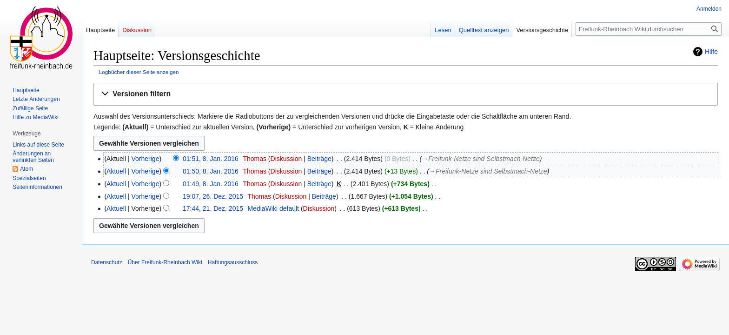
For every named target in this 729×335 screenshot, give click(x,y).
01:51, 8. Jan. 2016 (211, 158)
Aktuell (116, 171)
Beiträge (319, 158)
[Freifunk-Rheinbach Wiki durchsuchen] (649, 29)
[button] (405, 94)
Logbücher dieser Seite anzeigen (139, 72)
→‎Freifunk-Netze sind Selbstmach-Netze (481, 158)
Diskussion (286, 158)
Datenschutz (106, 262)
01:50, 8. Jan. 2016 (211, 171)
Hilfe (711, 51)
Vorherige (145, 158)
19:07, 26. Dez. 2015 (213, 196)
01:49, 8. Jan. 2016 (211, 184)
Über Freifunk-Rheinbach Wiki (165, 262)
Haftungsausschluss (233, 262)
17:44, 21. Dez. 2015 (213, 208)
